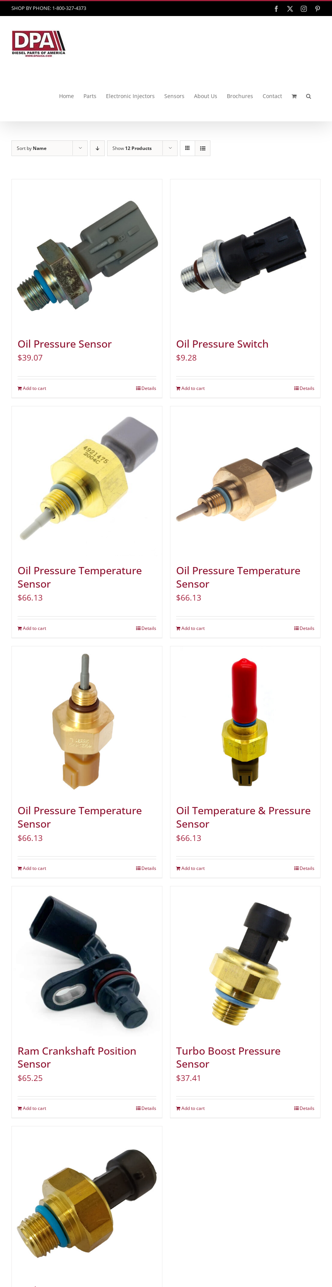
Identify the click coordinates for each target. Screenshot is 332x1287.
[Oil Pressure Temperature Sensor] (87, 481)
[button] (308, 96)
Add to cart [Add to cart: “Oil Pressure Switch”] (193, 388)
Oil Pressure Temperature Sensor (80, 577)
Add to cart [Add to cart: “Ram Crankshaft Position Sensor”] (34, 1108)
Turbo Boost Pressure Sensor (228, 1057)
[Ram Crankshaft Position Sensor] (87, 961)
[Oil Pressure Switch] (245, 254)
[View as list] (202, 148)
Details (148, 388)
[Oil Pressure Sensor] (87, 254)
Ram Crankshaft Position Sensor (77, 1057)
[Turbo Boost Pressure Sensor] (245, 961)
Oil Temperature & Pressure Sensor (243, 817)
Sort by (32, 148)
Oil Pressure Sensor (65, 344)
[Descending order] (97, 148)
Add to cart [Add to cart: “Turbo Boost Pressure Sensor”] (193, 1108)
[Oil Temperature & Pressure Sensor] (245, 721)
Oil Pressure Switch (222, 344)
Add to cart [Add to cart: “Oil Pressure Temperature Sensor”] (34, 628)
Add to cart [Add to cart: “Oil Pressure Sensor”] (34, 388)
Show (132, 148)
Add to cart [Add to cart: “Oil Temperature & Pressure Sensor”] (193, 868)
